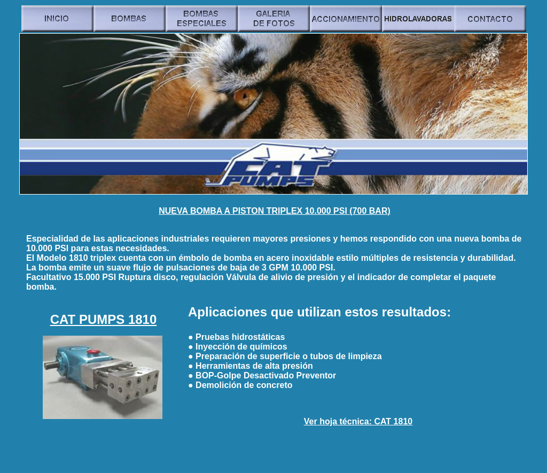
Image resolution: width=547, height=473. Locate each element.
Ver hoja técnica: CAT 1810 (358, 421)
